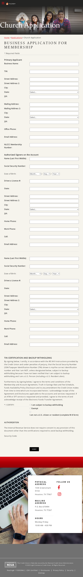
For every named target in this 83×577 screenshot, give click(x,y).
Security (70, 570)
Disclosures (45, 570)
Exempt (34, 408)
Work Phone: (10, 229)
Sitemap (41, 573)
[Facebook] (66, 487)
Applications (16, 37)
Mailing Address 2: (12, 108)
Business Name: (11, 63)
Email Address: (10, 137)
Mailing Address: (11, 104)
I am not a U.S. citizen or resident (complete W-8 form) (54, 415)
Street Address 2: (12, 83)
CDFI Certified (32, 570)
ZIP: (5, 96)
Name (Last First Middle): (15, 158)
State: (6, 92)
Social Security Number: (15, 166)
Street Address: (11, 79)
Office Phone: (10, 129)
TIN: (6, 71)
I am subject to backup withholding (47, 405)
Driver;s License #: (12, 181)
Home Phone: (10, 221)
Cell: (6, 236)
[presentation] (46, 439)
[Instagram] (66, 494)
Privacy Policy (58, 570)
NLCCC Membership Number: (13, 146)
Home (7, 37)
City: (6, 88)
